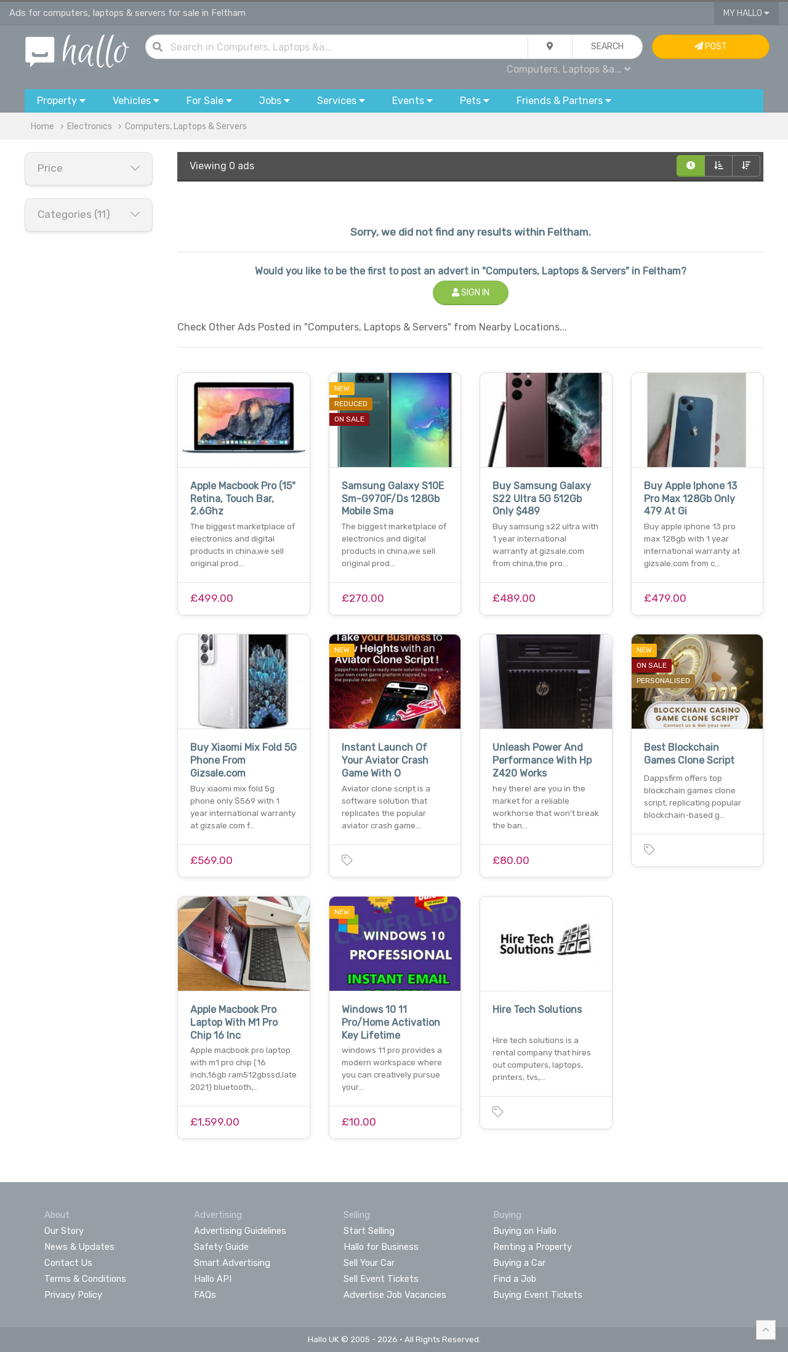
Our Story (64, 1230)
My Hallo (746, 13)
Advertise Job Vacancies (395, 1294)
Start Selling (369, 1230)
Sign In (470, 292)
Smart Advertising (232, 1262)
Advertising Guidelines (240, 1230)
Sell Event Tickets (381, 1278)
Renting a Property (532, 1246)
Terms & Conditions (85, 1278)
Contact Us (68, 1262)
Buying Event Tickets (537, 1294)
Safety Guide (221, 1246)
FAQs (205, 1294)
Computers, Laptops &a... (568, 69)
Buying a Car (519, 1262)
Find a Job (514, 1278)
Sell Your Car (369, 1262)
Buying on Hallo (525, 1230)
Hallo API (212, 1278)
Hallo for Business (381, 1246)
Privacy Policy (73, 1294)
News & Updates (79, 1246)
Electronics (89, 126)
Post (710, 46)
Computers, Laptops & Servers (186, 126)
